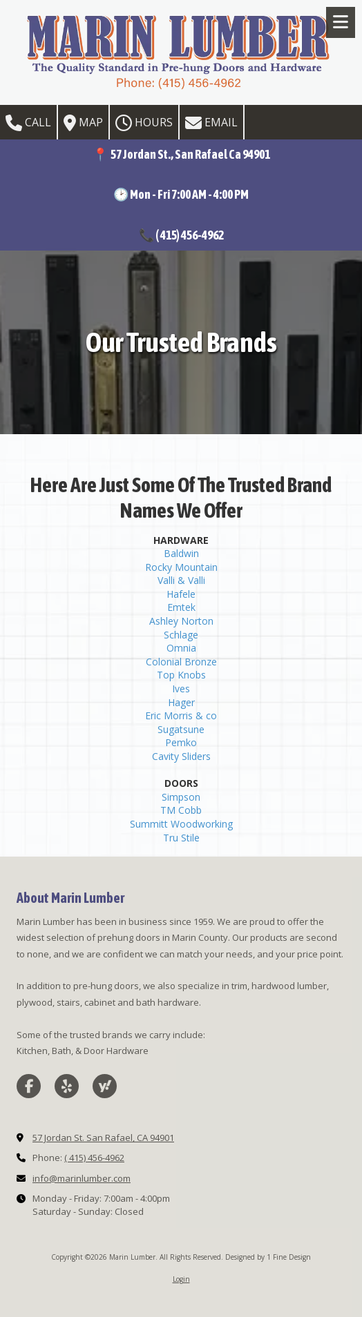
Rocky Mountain (181, 567)
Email (211, 123)
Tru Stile (181, 837)
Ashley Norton (181, 620)
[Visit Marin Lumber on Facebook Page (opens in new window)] (29, 1086)
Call (28, 123)
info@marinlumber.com (81, 1178)
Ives (181, 688)
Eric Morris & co (181, 715)
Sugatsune (181, 729)
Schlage (181, 634)
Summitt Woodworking (181, 823)
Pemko (181, 742)
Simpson (181, 796)
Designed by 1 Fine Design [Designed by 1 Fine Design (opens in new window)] (268, 1257)
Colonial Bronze (181, 661)
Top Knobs (181, 674)
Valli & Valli (181, 580)
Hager (181, 702)
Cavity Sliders (181, 756)
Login (181, 1279)
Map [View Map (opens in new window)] (83, 123)
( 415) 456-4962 (94, 1157)
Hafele (181, 594)
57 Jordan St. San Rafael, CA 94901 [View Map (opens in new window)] (103, 1137)
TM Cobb (181, 810)
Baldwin (181, 553)
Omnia (181, 647)
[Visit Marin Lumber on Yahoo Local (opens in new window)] (105, 1086)
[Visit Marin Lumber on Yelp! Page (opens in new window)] (67, 1086)
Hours (144, 123)
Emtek (181, 607)
